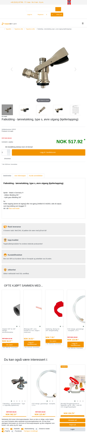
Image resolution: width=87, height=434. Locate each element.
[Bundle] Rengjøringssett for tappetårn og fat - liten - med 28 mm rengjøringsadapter (71, 405)
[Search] (58, 9)
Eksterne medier (44, 428)
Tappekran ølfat (18, 28)
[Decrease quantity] (8, 153)
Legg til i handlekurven (62, 152)
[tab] (7, 175)
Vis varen (11, 344)
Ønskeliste (7, 158)
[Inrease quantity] (8, 150)
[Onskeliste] (48, 14)
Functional (18, 431)
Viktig (7, 428)
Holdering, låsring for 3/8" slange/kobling (52, 329)
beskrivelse (7, 175)
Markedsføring (29, 428)
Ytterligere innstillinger (31, 431)
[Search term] (40, 9)
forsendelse (13, 164)
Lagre (72, 429)
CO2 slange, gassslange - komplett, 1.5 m (75, 329)
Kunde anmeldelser (36, 175)
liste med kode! (14, 208)
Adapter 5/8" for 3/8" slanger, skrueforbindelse (9, 330)
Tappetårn (8, 28)
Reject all (72, 425)
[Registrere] (39, 14)
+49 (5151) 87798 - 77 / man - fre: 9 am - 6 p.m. (24, 2)
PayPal (7, 431)
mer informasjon (20, 175)
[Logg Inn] (28, 14)
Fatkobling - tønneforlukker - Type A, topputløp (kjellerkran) (14, 404)
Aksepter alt (72, 420)
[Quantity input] (4, 152)
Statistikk (17, 428)
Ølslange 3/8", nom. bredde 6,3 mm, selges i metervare (32, 330)
